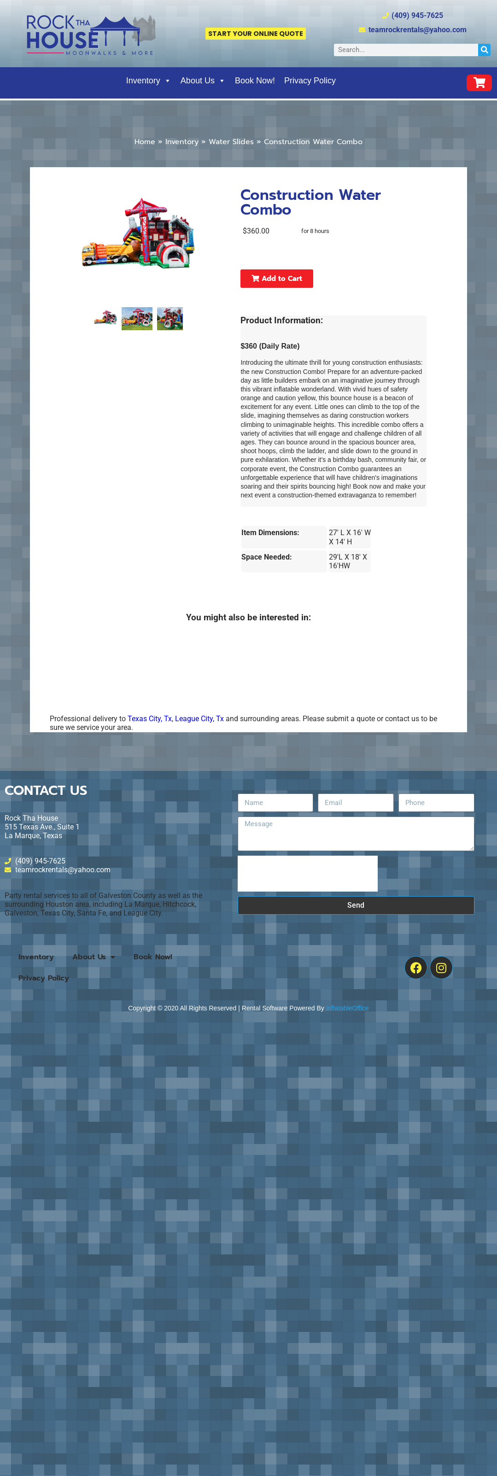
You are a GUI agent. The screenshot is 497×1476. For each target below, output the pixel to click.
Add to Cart (276, 279)
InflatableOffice (347, 1008)
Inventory (148, 80)
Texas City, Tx (150, 718)
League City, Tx (199, 718)
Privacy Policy (310, 80)
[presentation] (308, 874)
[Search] (484, 50)
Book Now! (255, 80)
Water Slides (231, 141)
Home (144, 141)
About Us (203, 80)
